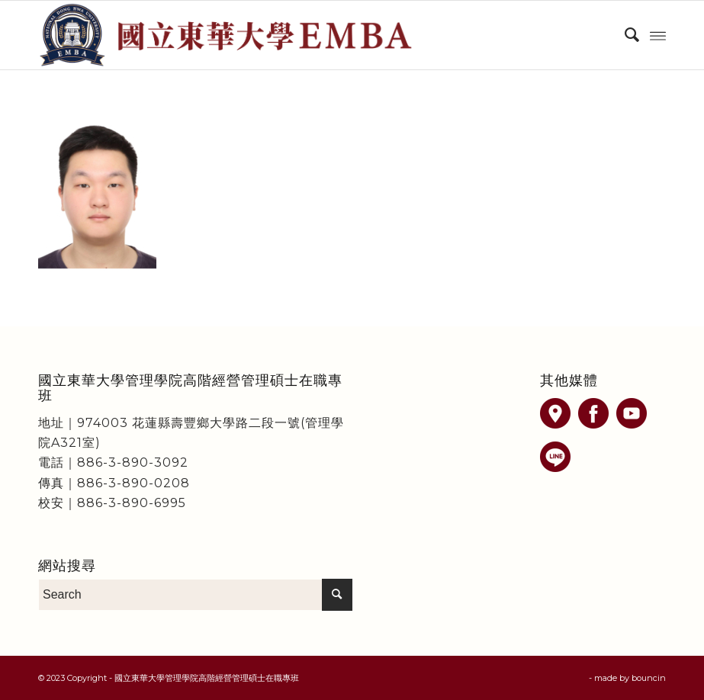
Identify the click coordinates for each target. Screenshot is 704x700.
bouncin (649, 678)
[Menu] (658, 35)
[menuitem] (624, 35)
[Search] (624, 35)
